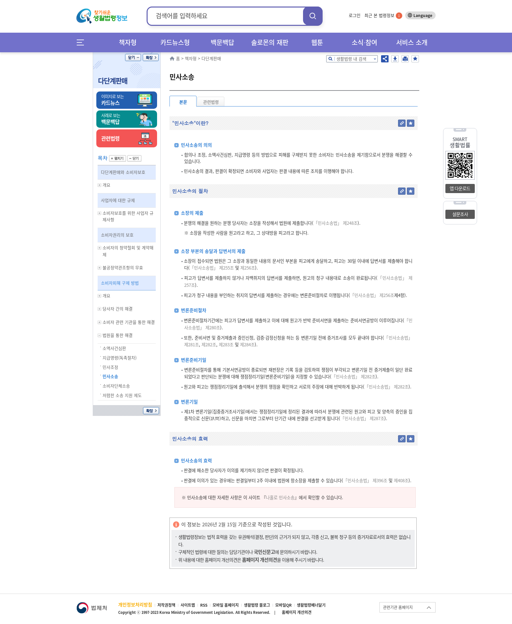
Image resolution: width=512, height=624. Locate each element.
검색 (313, 16)
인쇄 (405, 58)
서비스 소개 (411, 42)
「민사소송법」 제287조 (362, 418)
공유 (385, 58)
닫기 (133, 57)
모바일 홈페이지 (226, 605)
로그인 (354, 15)
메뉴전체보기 (82, 42)
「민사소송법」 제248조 (335, 223)
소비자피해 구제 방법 (120, 283)
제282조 (208, 344)
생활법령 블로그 (257, 605)
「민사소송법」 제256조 (372, 295)
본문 (183, 102)
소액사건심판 (114, 348)
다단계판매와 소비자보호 (123, 172)
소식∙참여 (364, 42)
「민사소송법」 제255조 (212, 268)
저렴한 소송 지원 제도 (122, 395)
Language (422, 15)
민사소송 (110, 376)
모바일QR (283, 605)
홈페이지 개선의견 (297, 612)
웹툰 (317, 42)
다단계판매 (112, 80)
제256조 (247, 268)
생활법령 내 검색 (351, 59)
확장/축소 (151, 57)
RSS (203, 605)
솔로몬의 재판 (269, 42)
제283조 (225, 344)
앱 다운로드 (460, 188)
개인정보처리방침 (135, 604)
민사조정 (110, 367)
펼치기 (117, 158)
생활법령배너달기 (311, 605)
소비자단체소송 (116, 386)
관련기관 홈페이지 (398, 607)
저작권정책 (166, 605)
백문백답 (222, 42)
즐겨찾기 (415, 58)
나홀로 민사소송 (280, 497)
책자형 (127, 42)
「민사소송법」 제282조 (353, 376)
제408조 (400, 480)
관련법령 (211, 102)
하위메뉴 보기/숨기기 (100, 185)
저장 (395, 58)
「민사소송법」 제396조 (365, 480)
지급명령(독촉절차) (119, 357)
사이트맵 (188, 605)
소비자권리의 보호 (117, 235)
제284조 (247, 344)
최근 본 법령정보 (383, 15)
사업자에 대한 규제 (118, 200)
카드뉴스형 (175, 42)
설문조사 (460, 214)
